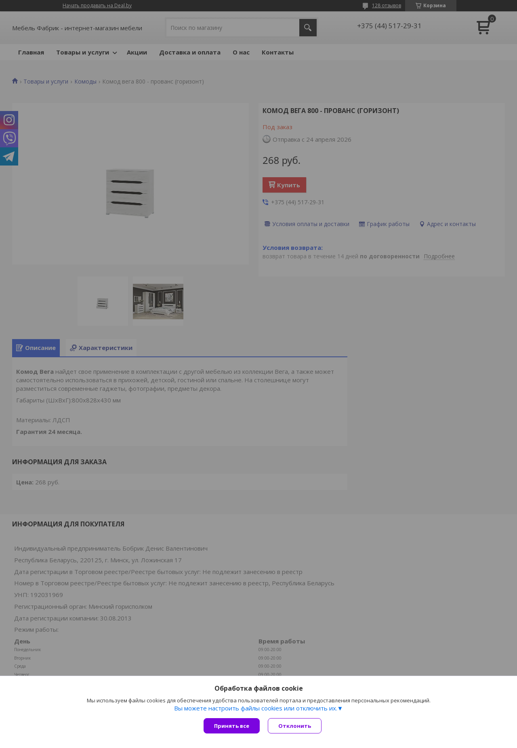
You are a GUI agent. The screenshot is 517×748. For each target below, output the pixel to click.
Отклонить (294, 725)
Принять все (231, 725)
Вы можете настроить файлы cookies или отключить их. (255, 708)
